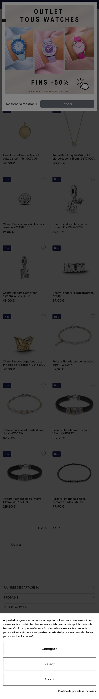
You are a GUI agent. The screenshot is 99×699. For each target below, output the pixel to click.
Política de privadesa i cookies (77, 691)
